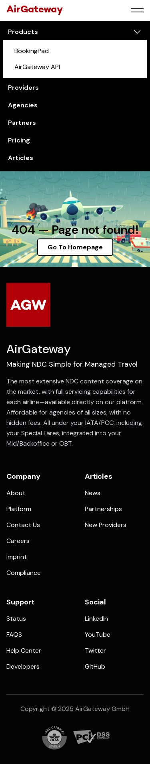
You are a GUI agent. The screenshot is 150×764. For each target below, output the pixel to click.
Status (16, 618)
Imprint (16, 557)
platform (18, 509)
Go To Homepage (75, 247)
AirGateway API (37, 67)
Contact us (23, 525)
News (92, 493)
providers (23, 87)
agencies (23, 105)
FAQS (14, 634)
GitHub (95, 666)
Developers (23, 666)
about (15, 493)
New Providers (105, 525)
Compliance (23, 573)
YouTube (97, 634)
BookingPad (31, 51)
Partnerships (103, 509)
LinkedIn (96, 618)
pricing (19, 140)
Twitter (95, 650)
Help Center (23, 650)
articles (20, 158)
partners (22, 122)
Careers (18, 541)
